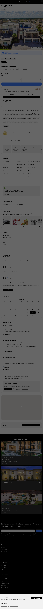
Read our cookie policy (5, 606)
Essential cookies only (14, 606)
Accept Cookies (36, 598)
